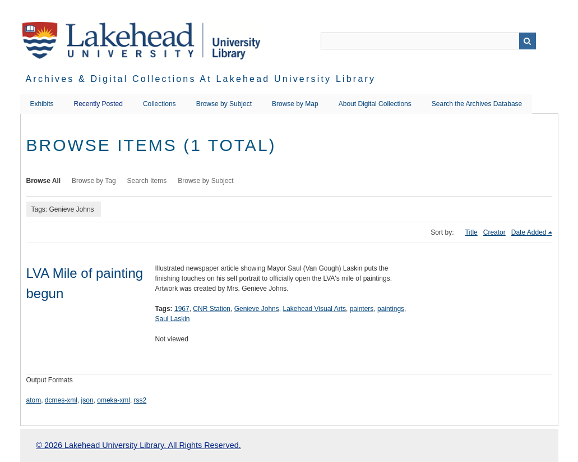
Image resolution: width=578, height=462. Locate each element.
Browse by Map (295, 104)
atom (33, 400)
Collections (159, 104)
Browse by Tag (94, 181)
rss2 (140, 400)
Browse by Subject (224, 104)
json (87, 400)
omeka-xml (113, 400)
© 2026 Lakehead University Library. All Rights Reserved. (138, 445)
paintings (390, 309)
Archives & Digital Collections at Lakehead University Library (201, 79)
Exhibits (42, 104)
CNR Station (211, 309)
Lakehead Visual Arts (314, 309)
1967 (181, 309)
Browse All (43, 181)
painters (362, 309)
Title (471, 232)
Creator (494, 232)
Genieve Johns (256, 309)
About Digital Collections (375, 104)
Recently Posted (98, 104)
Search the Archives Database (477, 104)
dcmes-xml (61, 400)
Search (527, 41)
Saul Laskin (172, 319)
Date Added (529, 232)
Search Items (147, 181)
